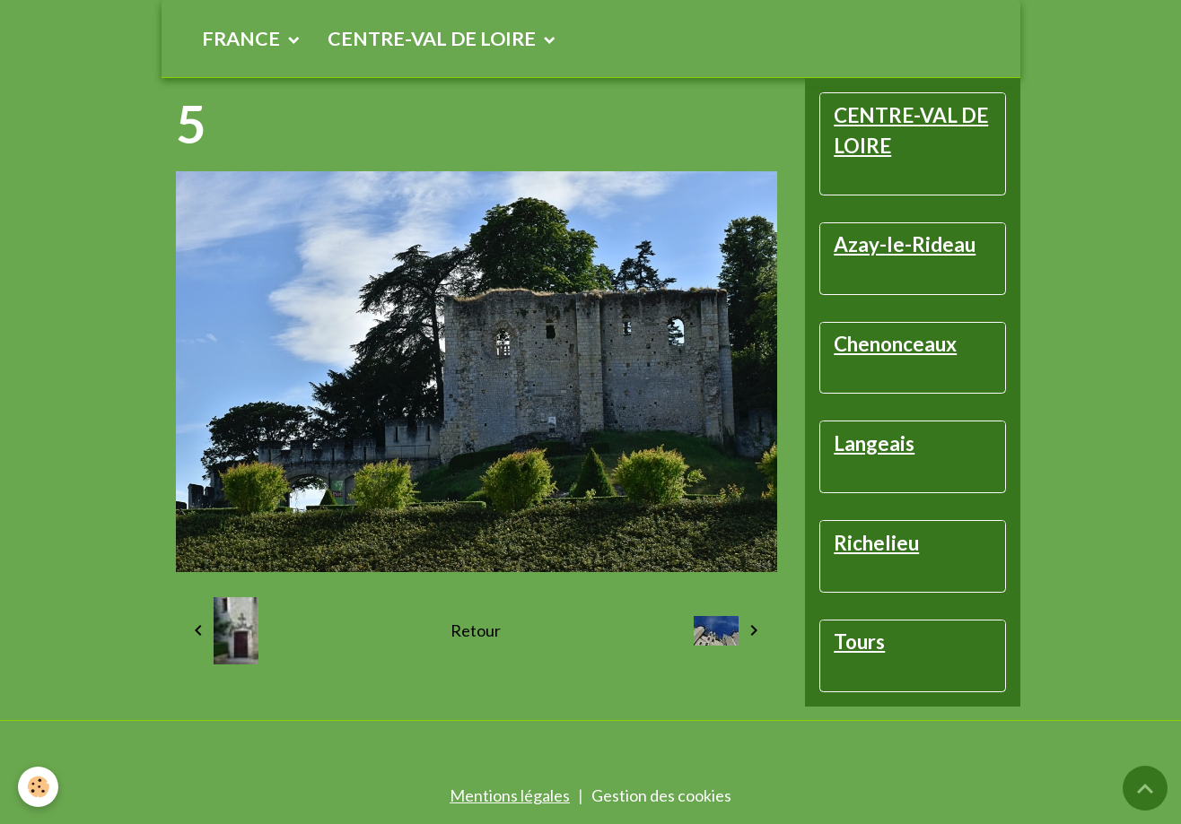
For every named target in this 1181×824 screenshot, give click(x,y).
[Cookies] (38, 787)
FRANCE (243, 38)
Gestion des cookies (661, 795)
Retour (476, 630)
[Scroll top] (1145, 788)
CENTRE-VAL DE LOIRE (433, 38)
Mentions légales (510, 795)
